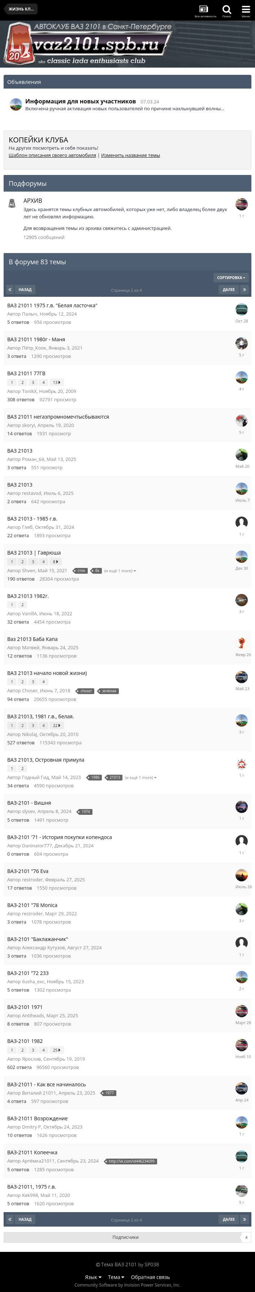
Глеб (27, 527)
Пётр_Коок (34, 348)
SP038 (151, 1264)
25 (56, 1050)
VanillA (29, 613)
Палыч (29, 314)
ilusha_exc (33, 981)
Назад (25, 289)
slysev (28, 811)
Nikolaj (29, 734)
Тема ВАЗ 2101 (119, 1264)
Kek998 (30, 1195)
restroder (32, 879)
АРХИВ (32, 201)
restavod (31, 493)
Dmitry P (31, 1127)
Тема (116, 1277)
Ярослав (31, 1059)
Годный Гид (35, 777)
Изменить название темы (130, 155)
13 (56, 382)
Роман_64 (33, 459)
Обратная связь (150, 1277)
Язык (93, 1277)
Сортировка (231, 277)
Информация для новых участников (80, 101)
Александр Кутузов (43, 947)
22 (56, 725)
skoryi (28, 425)
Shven (28, 570)
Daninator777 (37, 845)
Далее (229, 289)
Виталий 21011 (39, 1093)
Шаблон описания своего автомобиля (52, 155)
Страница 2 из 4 (127, 290)
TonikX (29, 391)
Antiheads (33, 1015)
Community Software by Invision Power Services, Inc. (127, 1285)
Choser (30, 690)
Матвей (30, 647)
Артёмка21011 (38, 1161)
